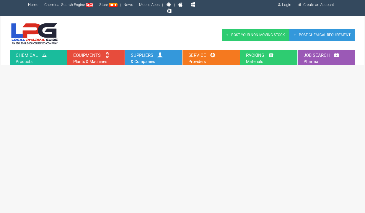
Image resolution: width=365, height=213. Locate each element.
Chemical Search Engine (68, 4)
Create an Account (315, 4)
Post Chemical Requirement (321, 35)
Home (33, 4)
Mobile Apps (149, 4)
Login (284, 4)
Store (108, 4)
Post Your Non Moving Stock (255, 35)
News (128, 4)
